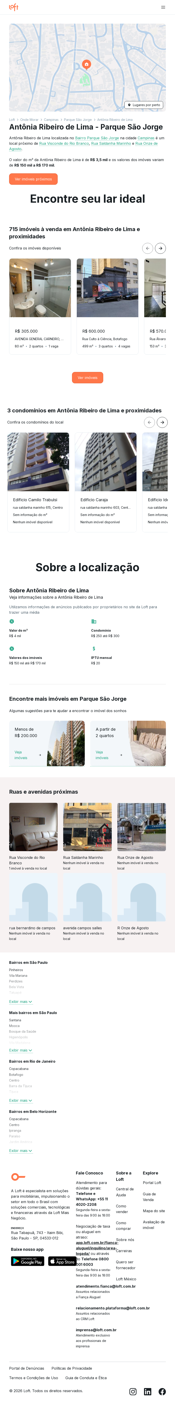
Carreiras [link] (124, 1251)
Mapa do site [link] (154, 1211)
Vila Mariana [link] (18, 975)
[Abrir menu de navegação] (163, 7)
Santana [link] (15, 1020)
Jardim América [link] (20, 1142)
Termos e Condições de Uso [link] (33, 1378)
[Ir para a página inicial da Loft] (15, 7)
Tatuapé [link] (15, 993)
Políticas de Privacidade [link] (71, 1368)
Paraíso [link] (14, 1136)
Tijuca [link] (13, 1092)
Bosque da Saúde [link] (22, 1031)
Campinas (51, 120)
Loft (12, 120)
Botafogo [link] (16, 1075)
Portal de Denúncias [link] (26, 1368)
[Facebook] (162, 1392)
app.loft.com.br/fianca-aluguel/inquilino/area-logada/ (97, 1248)
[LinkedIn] (147, 1392)
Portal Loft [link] (152, 1182)
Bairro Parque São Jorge (97, 138)
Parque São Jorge (78, 120)
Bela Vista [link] (16, 987)
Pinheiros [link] (16, 970)
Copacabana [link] (18, 1069)
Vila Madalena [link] (19, 1043)
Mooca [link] (14, 1026)
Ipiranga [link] (15, 1130)
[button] (87, 68)
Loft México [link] (126, 1279)
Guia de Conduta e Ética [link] (86, 1378)
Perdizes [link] (16, 981)
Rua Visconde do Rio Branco (64, 143)
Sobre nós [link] (125, 1239)
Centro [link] (14, 1080)
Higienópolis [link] (18, 1037)
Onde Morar (29, 120)
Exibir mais (21, 1001)
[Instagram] (133, 1392)
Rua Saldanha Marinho (111, 143)
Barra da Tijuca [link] (20, 1086)
